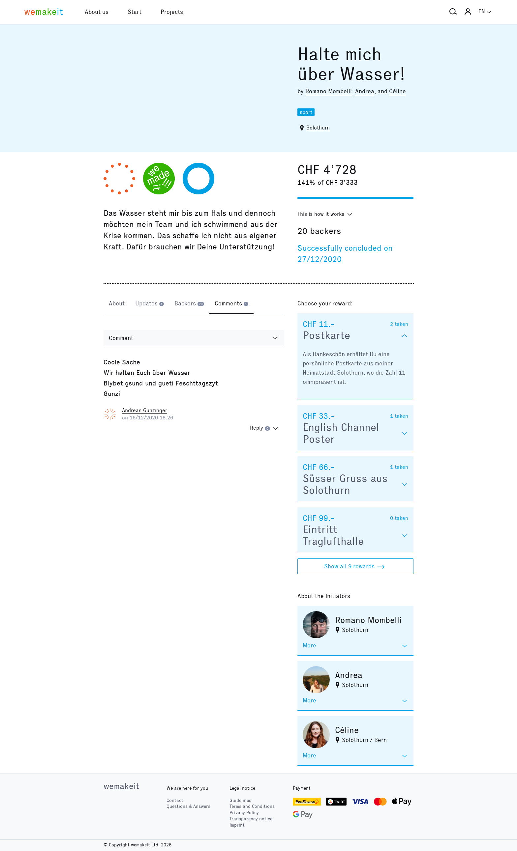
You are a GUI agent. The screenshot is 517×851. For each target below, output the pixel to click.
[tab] (117, 304)
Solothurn (318, 128)
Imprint (237, 825)
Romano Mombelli (328, 91)
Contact (175, 800)
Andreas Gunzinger (144, 410)
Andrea (364, 91)
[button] (453, 12)
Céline (397, 91)
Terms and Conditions (252, 806)
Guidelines (240, 800)
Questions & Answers (188, 806)
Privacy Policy (244, 812)
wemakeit (121, 786)
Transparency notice (250, 819)
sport (306, 112)
